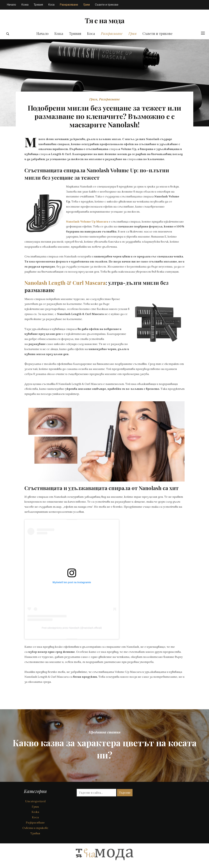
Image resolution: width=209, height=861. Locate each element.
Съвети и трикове (106, 4)
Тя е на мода (104, 25)
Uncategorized (35, 811)
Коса (51, 4)
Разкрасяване (69, 4)
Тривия (38, 4)
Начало (11, 4)
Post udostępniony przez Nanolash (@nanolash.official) (72, 638)
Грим (86, 4)
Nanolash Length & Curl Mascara (65, 292)
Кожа (24, 4)
